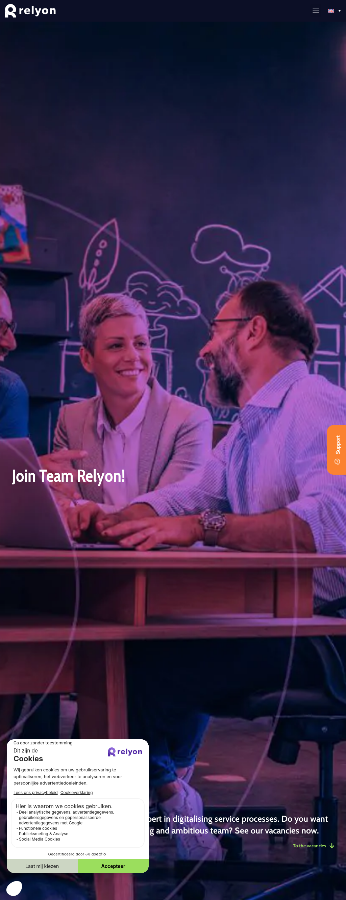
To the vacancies (312, 846)
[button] (315, 10)
